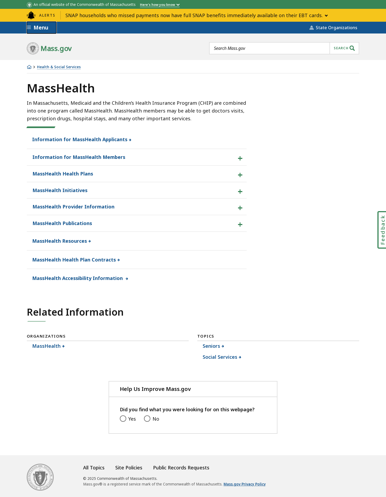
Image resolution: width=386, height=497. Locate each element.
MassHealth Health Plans (62, 173)
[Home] (29, 66)
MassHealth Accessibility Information (78, 278)
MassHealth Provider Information (73, 206)
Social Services (220, 357)
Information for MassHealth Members (78, 157)
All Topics (94, 467)
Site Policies (128, 467)
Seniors (211, 346)
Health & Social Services (59, 67)
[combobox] (284, 48)
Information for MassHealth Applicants (80, 139)
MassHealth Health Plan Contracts (74, 259)
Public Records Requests (181, 467)
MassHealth (46, 346)
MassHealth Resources (59, 241)
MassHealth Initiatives (59, 190)
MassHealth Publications (62, 223)
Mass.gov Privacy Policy (245, 484)
